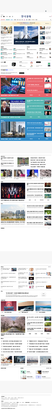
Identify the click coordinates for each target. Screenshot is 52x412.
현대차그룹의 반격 (23, 312)
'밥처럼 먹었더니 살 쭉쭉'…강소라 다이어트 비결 (32, 178)
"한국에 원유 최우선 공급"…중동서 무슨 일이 (38, 164)
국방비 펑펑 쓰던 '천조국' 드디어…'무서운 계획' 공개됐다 (5, 269)
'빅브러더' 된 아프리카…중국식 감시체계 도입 (23, 286)
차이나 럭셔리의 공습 (6, 312)
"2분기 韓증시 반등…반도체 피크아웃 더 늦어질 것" (35, 79)
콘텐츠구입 (7, 402)
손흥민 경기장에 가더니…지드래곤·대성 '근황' (6, 178)
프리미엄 (33, 19)
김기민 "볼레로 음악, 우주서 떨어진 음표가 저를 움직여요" (13, 200)
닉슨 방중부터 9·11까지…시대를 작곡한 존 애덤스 (23, 273)
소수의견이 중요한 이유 (30, 57)
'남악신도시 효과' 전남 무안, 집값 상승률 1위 (34, 122)
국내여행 (36, 333)
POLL (2, 291)
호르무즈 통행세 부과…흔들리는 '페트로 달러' (43, 50)
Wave (24, 19)
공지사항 (22, 368)
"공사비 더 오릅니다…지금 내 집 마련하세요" (32, 364)
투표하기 (44, 293)
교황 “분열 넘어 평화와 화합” (40, 286)
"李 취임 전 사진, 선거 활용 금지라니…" (42, 282)
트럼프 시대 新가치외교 (30, 53)
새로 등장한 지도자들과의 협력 (43, 53)
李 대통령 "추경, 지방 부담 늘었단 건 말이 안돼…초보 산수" (6, 43)
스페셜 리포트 (3, 300)
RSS (20, 402)
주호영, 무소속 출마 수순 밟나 (22, 282)
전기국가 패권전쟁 (40, 312)
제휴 (5, 402)
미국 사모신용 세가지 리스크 (17, 57)
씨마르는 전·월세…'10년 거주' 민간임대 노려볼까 (11, 139)
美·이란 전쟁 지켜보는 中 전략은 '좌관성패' (34, 112)
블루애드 (16, 397)
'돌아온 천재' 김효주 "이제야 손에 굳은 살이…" (23, 166)
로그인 (50, 16)
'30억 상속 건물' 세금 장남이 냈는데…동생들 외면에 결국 (6, 364)
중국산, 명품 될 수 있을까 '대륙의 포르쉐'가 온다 (35, 222)
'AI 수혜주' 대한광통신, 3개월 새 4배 (33, 84)
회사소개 (2, 397)
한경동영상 (2, 228)
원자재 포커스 (2, 56)
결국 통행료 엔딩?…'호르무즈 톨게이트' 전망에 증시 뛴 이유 (35, 101)
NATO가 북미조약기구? (42, 57)
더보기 (36, 19)
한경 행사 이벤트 (3, 368)
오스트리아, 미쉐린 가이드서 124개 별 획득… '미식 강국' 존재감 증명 (35, 329)
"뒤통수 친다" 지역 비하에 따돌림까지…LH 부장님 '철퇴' (38, 349)
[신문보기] (1, 16)
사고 (50, 368)
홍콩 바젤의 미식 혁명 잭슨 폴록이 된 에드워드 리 (35, 217)
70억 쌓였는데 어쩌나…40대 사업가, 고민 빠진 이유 (11, 349)
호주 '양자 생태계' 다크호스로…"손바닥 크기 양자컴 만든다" (6, 35)
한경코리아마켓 (3, 19)
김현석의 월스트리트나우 (4, 48)
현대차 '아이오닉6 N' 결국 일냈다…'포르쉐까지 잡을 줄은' (12, 343)
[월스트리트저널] (7, 16)
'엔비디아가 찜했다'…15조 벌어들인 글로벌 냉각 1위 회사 (38, 351)
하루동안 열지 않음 (47, 23)
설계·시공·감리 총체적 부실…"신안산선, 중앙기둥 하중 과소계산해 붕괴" (35, 134)
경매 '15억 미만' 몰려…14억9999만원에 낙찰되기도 (35, 128)
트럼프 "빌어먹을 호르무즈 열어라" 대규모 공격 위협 (48, 27)
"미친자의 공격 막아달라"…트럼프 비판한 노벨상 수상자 (22, 269)
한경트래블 (2, 315)
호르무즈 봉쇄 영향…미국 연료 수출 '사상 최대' (6, 58)
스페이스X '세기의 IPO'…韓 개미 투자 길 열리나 (8, 273)
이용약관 (23, 402)
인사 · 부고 (47, 368)
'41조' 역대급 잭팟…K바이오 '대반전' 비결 (37, 162)
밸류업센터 (47, 138)
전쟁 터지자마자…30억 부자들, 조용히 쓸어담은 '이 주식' (12, 341)
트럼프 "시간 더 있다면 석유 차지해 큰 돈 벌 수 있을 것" (35, 106)
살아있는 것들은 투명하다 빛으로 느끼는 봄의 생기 (35, 211)
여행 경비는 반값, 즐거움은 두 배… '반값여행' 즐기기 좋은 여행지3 (12, 334)
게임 (26, 19)
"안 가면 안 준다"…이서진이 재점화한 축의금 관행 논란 (17, 293)
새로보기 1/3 (49, 266)
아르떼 (2, 181)
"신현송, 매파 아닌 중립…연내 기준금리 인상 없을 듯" (48, 42)
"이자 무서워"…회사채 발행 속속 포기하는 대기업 (48, 32)
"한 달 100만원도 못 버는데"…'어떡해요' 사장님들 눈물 (38, 346)
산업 (19, 19)
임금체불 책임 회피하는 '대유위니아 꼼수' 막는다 (43, 277)
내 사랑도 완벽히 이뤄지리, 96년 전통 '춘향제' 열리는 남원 (35, 323)
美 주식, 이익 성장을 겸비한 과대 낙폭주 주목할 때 (19, 50)
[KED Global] (10, 16)
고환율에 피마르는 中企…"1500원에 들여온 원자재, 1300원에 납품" (8, 278)
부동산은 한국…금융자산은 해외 (40, 273)
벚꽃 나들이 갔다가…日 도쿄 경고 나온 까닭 (45, 178)
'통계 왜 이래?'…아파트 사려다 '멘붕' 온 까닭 (38, 160)
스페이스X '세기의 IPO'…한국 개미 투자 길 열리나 (25, 41)
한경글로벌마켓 (8, 19)
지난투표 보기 (43, 295)
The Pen (2, 355)
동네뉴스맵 (31, 138)
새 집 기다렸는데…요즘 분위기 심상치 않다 (7, 158)
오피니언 (15, 19)
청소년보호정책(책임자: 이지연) (34, 402)
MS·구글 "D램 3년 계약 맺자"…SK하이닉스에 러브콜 (6, 38)
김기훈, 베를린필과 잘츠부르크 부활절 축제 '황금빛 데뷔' (35, 189)
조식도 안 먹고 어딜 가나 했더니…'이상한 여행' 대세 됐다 (12, 351)
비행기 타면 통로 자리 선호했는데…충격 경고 (7, 164)
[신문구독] (12, 16)
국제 (22, 19)
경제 (17, 19)
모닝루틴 (29, 19)
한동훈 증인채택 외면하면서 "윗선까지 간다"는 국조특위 (8, 282)
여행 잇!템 (48, 333)
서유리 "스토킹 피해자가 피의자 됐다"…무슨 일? (19, 178)
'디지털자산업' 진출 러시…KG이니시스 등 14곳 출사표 (48, 37)
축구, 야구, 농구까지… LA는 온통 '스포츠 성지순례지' (35, 318)
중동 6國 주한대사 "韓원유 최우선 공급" (7, 286)
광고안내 (12, 397)
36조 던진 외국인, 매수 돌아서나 (32, 90)
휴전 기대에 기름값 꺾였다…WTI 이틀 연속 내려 (19, 54)
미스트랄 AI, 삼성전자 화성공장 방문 (41, 269)
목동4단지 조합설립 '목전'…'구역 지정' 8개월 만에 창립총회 (23, 278)
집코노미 (12, 19)
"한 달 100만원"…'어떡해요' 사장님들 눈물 (37, 166)
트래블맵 (30, 333)
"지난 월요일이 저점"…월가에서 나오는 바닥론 (10, 117)
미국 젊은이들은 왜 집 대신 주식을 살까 (19, 364)
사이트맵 (14, 402)
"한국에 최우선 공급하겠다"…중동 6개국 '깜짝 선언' (11, 346)
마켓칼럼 (14, 48)
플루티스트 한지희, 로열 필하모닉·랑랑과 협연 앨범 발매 (35, 184)
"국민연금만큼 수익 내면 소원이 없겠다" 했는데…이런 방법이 (39, 343)
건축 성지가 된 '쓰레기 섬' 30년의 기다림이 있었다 (35, 205)
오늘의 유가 (14, 52)
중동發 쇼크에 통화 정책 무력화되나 (31, 49)
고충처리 (9, 397)
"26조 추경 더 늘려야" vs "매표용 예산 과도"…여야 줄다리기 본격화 (6, 41)
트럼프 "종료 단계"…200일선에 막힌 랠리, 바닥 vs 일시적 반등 (6, 54)
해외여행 (42, 333)
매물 (39, 138)
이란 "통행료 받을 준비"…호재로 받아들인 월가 (6, 50)
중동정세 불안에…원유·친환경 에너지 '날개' (10, 95)
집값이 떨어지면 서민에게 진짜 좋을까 (45, 364)
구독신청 (6, 397)
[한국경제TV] (4, 16)
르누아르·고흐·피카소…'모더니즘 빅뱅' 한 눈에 (34, 195)
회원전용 (2, 47)
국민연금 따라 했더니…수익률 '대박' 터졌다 (37, 158)
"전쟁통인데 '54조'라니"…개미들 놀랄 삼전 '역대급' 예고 (38, 341)
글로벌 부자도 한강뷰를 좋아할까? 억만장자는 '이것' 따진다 (13, 222)
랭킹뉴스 (2, 338)
